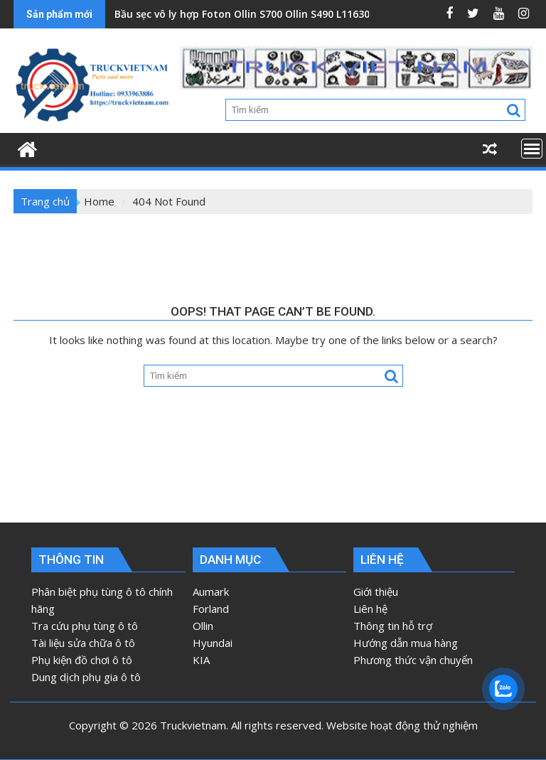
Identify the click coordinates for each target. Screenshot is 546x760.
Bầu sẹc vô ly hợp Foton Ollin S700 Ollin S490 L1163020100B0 (262, 14)
